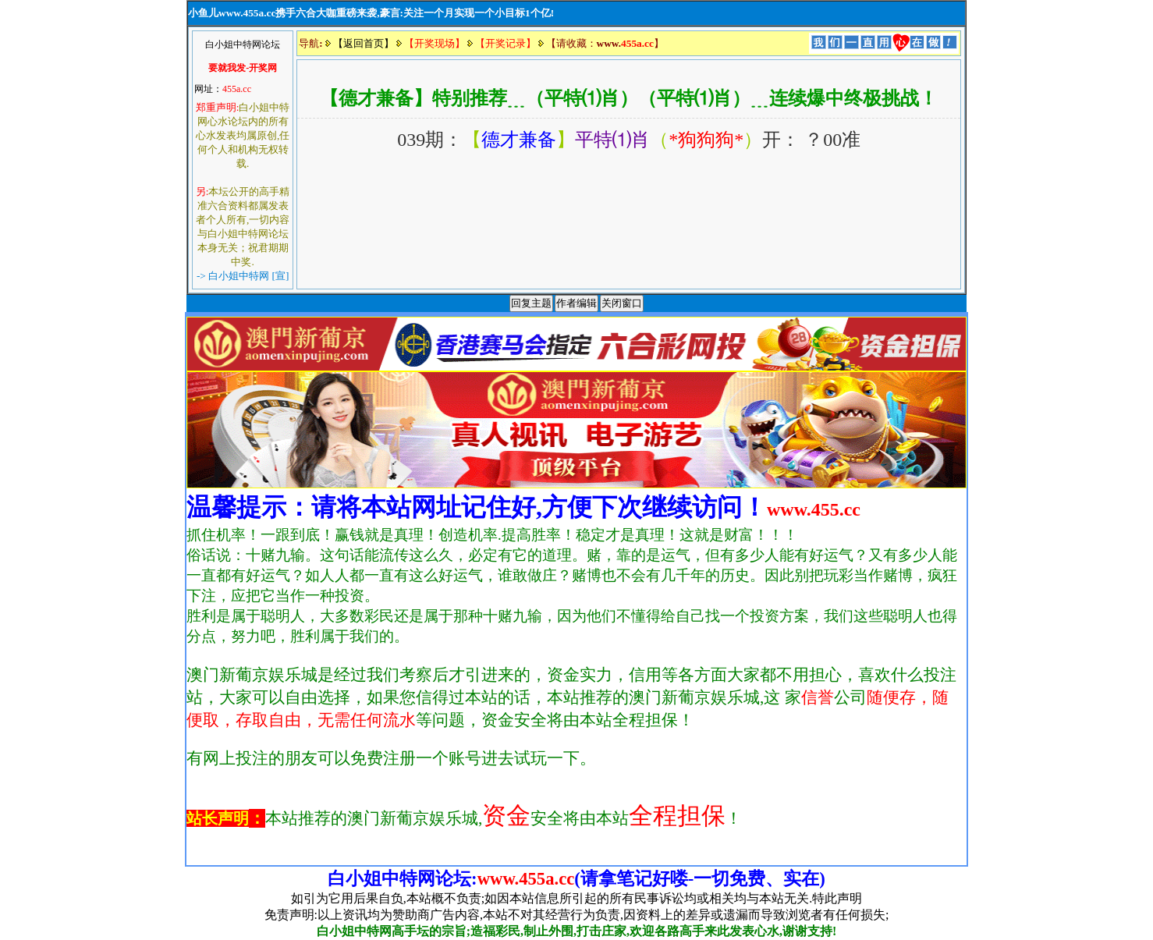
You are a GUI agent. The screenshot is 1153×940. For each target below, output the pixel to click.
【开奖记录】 (505, 43)
